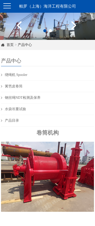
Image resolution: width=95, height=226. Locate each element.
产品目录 (12, 120)
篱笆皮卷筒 (14, 86)
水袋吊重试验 (15, 109)
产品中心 (25, 45)
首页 (10, 45)
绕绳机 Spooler (16, 75)
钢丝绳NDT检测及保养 (23, 98)
